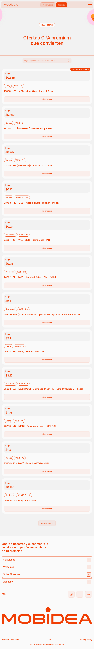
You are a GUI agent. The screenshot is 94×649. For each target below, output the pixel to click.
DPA (49, 639)
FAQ (4, 594)
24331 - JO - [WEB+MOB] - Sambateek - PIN (27, 240)
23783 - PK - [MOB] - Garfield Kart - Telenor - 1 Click (31, 203)
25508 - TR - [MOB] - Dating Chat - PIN (24, 351)
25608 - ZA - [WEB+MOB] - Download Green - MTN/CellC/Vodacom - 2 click (43, 389)
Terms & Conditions (10, 639)
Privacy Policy (86, 639)
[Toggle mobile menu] (90, 4)
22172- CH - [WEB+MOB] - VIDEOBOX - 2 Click (28, 165)
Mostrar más (47, 523)
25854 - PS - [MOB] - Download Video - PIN (26, 463)
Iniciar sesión (47, 99)
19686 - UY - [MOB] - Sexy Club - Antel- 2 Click (28, 91)
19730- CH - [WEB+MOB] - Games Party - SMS (28, 128)
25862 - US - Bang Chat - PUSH (20, 500)
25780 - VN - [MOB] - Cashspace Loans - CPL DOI (30, 426)
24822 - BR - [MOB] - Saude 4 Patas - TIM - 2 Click (30, 277)
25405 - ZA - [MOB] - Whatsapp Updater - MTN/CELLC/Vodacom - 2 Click (42, 314)
